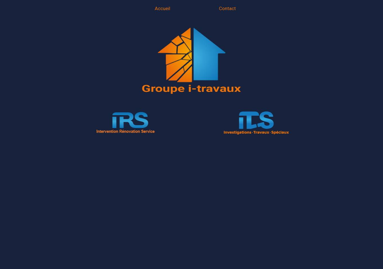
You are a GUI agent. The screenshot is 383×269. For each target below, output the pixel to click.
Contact (227, 8)
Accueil (162, 8)
